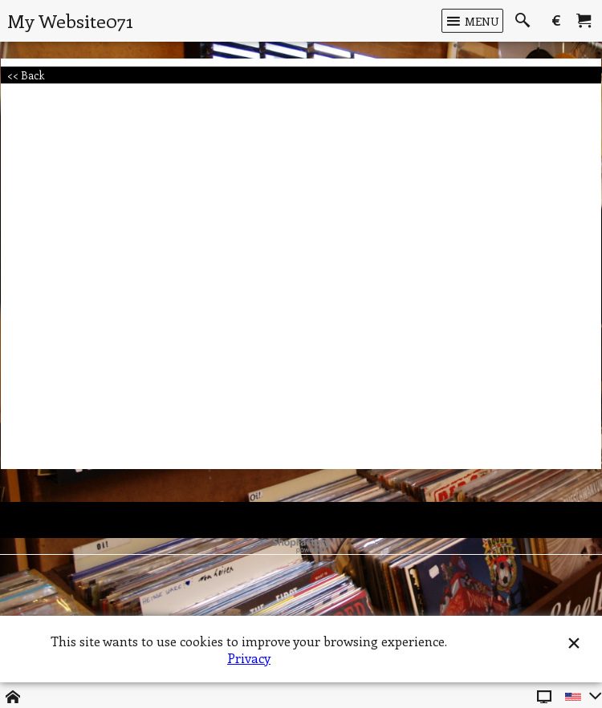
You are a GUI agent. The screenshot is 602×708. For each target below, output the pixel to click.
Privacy (248, 657)
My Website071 (70, 20)
